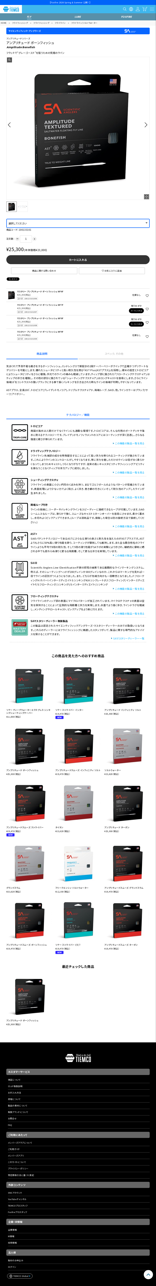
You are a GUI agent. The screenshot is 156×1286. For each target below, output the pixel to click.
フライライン (60, 22)
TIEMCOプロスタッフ (18, 1205)
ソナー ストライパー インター (69, 709)
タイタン (59, 827)
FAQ (10, 1125)
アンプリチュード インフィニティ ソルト (122, 709)
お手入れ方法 (14, 1092)
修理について (14, 1099)
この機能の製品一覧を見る (130, 443)
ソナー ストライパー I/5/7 (67, 944)
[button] (10, 124)
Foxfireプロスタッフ (17, 1212)
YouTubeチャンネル (17, 1199)
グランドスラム (13, 887)
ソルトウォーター (112, 770)
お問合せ (12, 1118)
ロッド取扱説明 (15, 1086)
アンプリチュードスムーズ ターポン (121, 944)
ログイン (12, 1266)
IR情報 (11, 1236)
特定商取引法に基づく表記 (21, 1175)
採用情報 (12, 1242)
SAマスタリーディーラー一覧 (128, 638)
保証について (14, 1079)
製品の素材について (18, 1105)
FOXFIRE (126, 17)
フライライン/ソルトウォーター (84, 22)
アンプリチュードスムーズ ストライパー (25, 827)
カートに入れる (78, 260)
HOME (4, 22)
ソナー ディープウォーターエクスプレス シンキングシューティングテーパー (28, 711)
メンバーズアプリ (16, 1155)
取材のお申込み (15, 1260)
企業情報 (12, 1229)
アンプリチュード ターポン (116, 827)
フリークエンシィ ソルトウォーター (72, 887)
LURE (78, 17)
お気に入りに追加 (112, 270)
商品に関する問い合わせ (44, 270)
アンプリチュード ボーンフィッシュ (22, 770)
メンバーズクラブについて (20, 1142)
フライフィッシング (20, 22)
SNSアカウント (15, 1192)
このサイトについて (17, 1162)
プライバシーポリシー (18, 1168)
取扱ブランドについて (18, 1112)
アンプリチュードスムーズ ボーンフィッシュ (26, 944)
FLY (29, 17)
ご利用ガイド (14, 1149)
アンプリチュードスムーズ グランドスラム (123, 887)
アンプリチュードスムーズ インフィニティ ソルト (77, 770)
